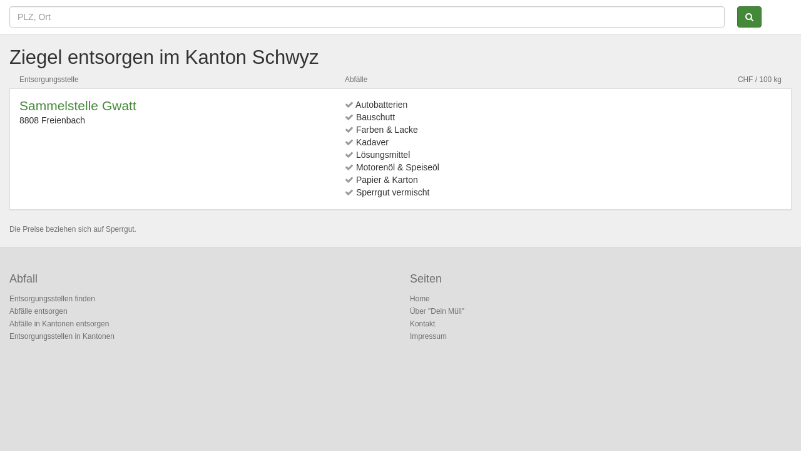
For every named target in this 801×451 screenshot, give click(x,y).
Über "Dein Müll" (437, 311)
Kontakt (422, 323)
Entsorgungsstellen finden (52, 298)
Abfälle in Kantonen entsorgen (59, 323)
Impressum (428, 336)
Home (420, 298)
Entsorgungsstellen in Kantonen (62, 336)
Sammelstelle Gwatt (77, 105)
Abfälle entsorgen (38, 311)
